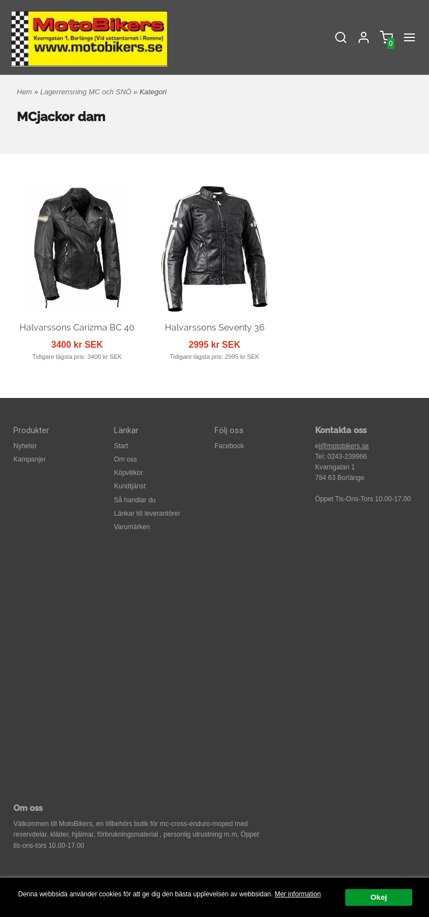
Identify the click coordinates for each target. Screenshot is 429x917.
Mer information (298, 894)
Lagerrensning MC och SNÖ (87, 92)
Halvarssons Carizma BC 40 (77, 327)
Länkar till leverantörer (147, 513)
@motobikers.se (344, 446)
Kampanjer (29, 459)
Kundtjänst (130, 486)
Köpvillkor (128, 473)
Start (121, 446)
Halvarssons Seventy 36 (215, 327)
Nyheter (25, 446)
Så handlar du (135, 500)
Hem (24, 92)
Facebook (229, 446)
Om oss (125, 459)
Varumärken (132, 527)
